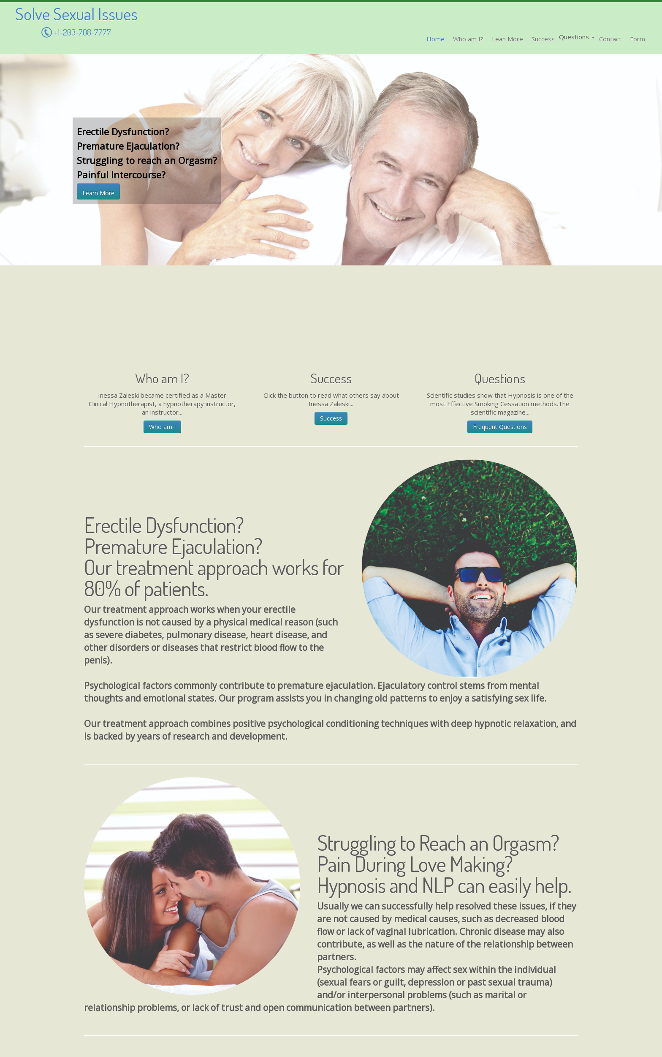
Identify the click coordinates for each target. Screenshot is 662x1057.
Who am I (162, 427)
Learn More (98, 193)
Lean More (507, 39)
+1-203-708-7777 (76, 33)
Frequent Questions (500, 427)
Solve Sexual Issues (76, 13)
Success (543, 39)
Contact (610, 39)
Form (637, 39)
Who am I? (468, 39)
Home (435, 39)
